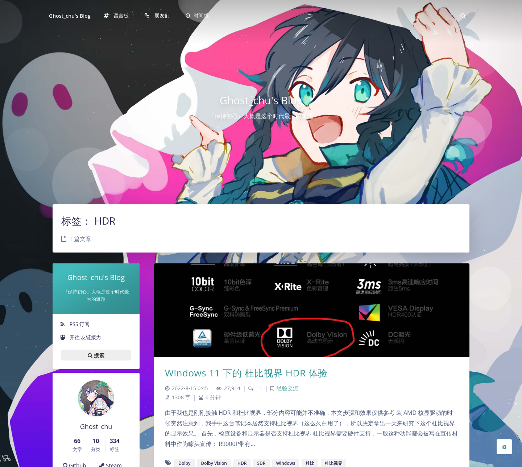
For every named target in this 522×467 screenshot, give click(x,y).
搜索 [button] (96, 355)
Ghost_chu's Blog (70, 15)
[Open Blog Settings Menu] (504, 446)
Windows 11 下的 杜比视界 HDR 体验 (246, 372)
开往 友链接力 (80, 337)
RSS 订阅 (75, 324)
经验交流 (287, 388)
